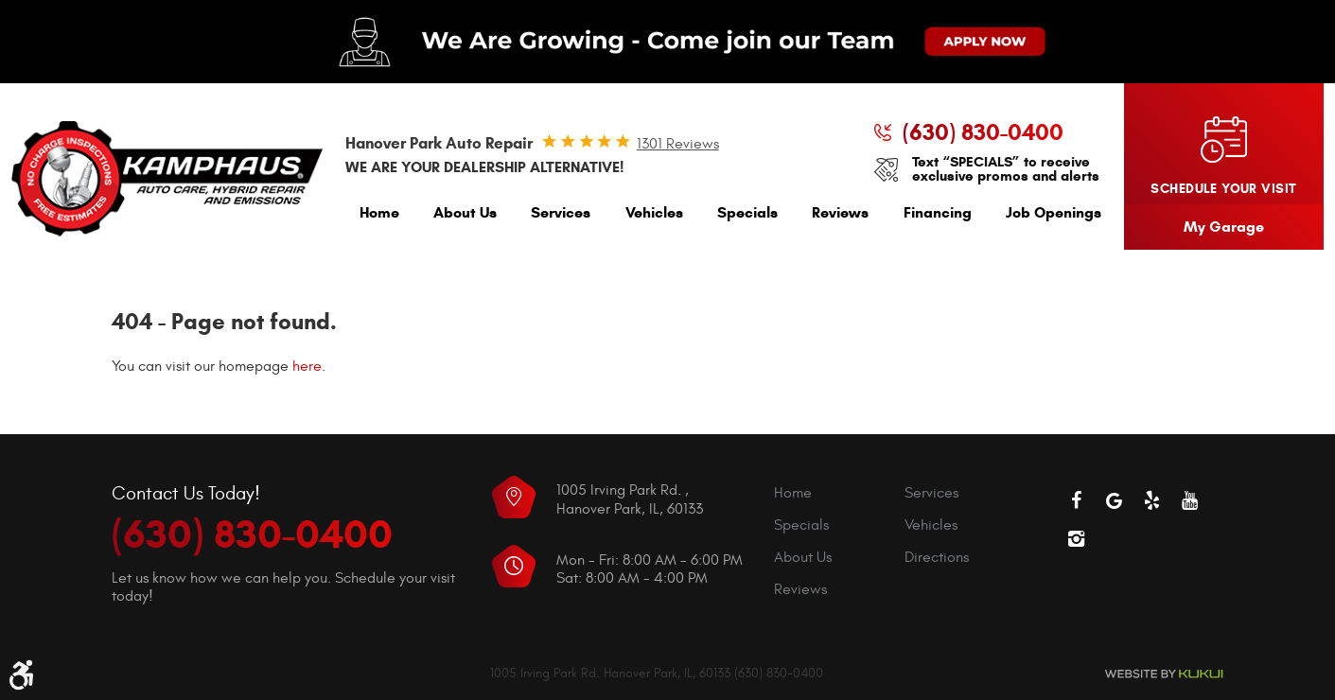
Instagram (1077, 538)
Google (1114, 500)
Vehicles (654, 212)
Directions (937, 557)
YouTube (1190, 500)
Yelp (1152, 500)
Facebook (1077, 500)
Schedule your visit (1223, 189)
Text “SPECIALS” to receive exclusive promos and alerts (1005, 169)
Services (560, 212)
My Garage (1224, 227)
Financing (938, 212)
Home (379, 212)
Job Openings (1053, 212)
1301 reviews (678, 143)
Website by (1163, 674)
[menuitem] (379, 217)
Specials (747, 212)
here (307, 366)
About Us (465, 212)
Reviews (840, 212)
